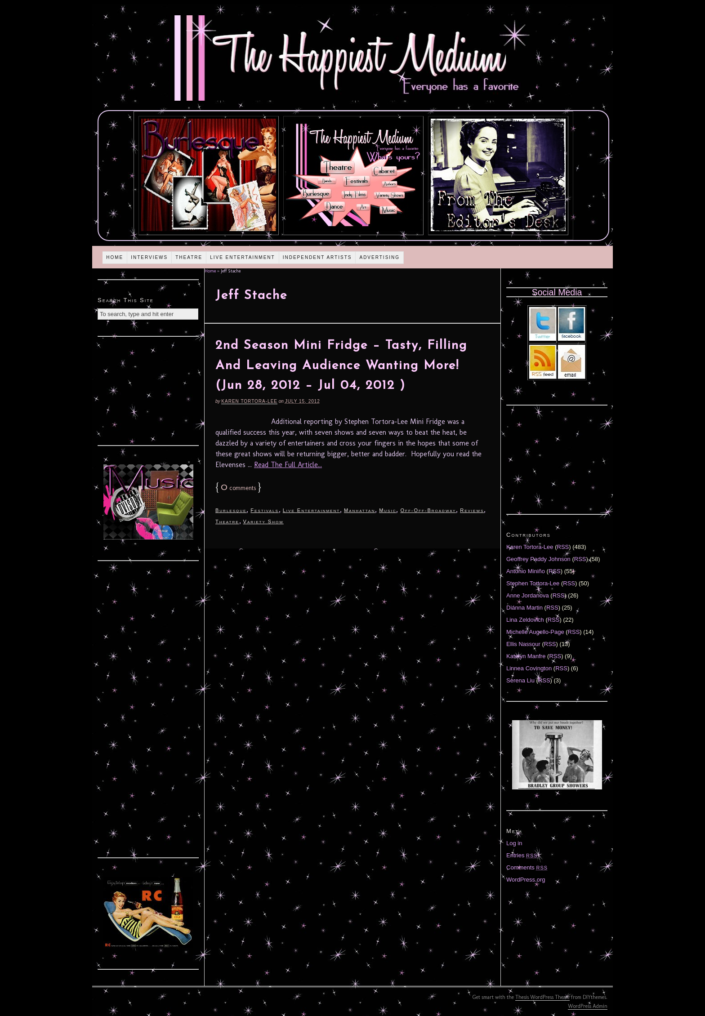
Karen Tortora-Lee (249, 401)
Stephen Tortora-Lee (532, 583)
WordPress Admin (587, 1006)
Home (114, 257)
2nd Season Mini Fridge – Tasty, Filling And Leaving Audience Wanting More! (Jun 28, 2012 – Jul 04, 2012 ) (341, 365)
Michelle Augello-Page (535, 631)
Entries (522, 855)
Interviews (149, 257)
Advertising (379, 257)
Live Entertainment (242, 257)
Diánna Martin (524, 607)
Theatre (188, 257)
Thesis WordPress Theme (542, 997)
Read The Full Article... (288, 464)
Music (387, 510)
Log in (514, 843)
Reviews (472, 510)
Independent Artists (317, 257)
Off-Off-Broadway (428, 510)
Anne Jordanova (527, 595)
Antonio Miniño (525, 571)
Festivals (264, 510)
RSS (563, 547)
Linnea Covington (529, 668)
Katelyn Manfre (525, 656)
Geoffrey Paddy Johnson (538, 559)
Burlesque (230, 510)
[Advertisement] (148, 390)
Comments (527, 867)
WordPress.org (525, 879)
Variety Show (263, 521)
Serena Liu (520, 680)
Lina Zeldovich (525, 619)
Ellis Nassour (523, 644)
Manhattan (359, 510)
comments (238, 488)
